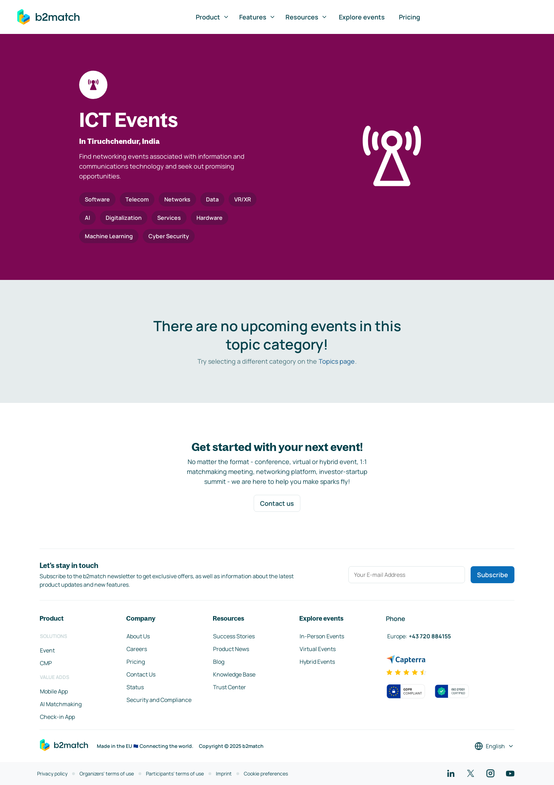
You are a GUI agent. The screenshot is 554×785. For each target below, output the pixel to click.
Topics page (337, 361)
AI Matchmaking (61, 704)
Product (212, 17)
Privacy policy (52, 773)
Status (135, 687)
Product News (231, 649)
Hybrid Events (317, 662)
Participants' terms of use (175, 773)
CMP (46, 663)
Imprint (224, 773)
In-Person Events (322, 636)
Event (47, 650)
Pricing (409, 17)
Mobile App (54, 691)
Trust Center (229, 687)
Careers (136, 649)
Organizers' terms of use (106, 773)
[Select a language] (494, 746)
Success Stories (234, 636)
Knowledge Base (234, 674)
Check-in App (57, 717)
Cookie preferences (266, 773)
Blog (218, 662)
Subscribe (492, 574)
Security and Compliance (158, 700)
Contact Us (140, 674)
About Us (138, 636)
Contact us (277, 503)
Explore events (362, 17)
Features (257, 17)
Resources (306, 17)
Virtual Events (318, 649)
